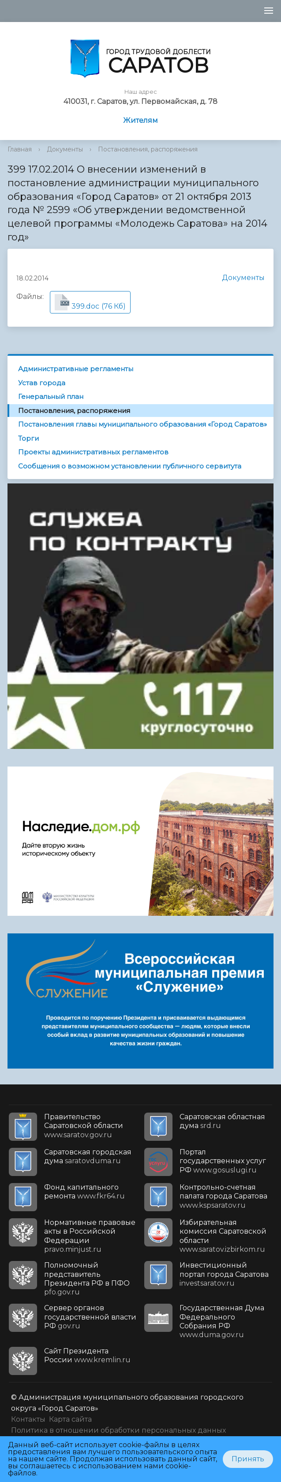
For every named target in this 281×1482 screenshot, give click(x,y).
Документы (65, 149)
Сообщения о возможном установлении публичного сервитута (129, 466)
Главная (19, 149)
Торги (28, 438)
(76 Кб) (90, 302)
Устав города (41, 383)
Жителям (140, 120)
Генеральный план (50, 396)
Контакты (28, 1419)
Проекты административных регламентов (93, 452)
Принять (248, 1459)
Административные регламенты (75, 369)
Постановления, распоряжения (148, 149)
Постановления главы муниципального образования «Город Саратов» (142, 424)
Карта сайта (70, 1419)
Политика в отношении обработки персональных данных (118, 1430)
